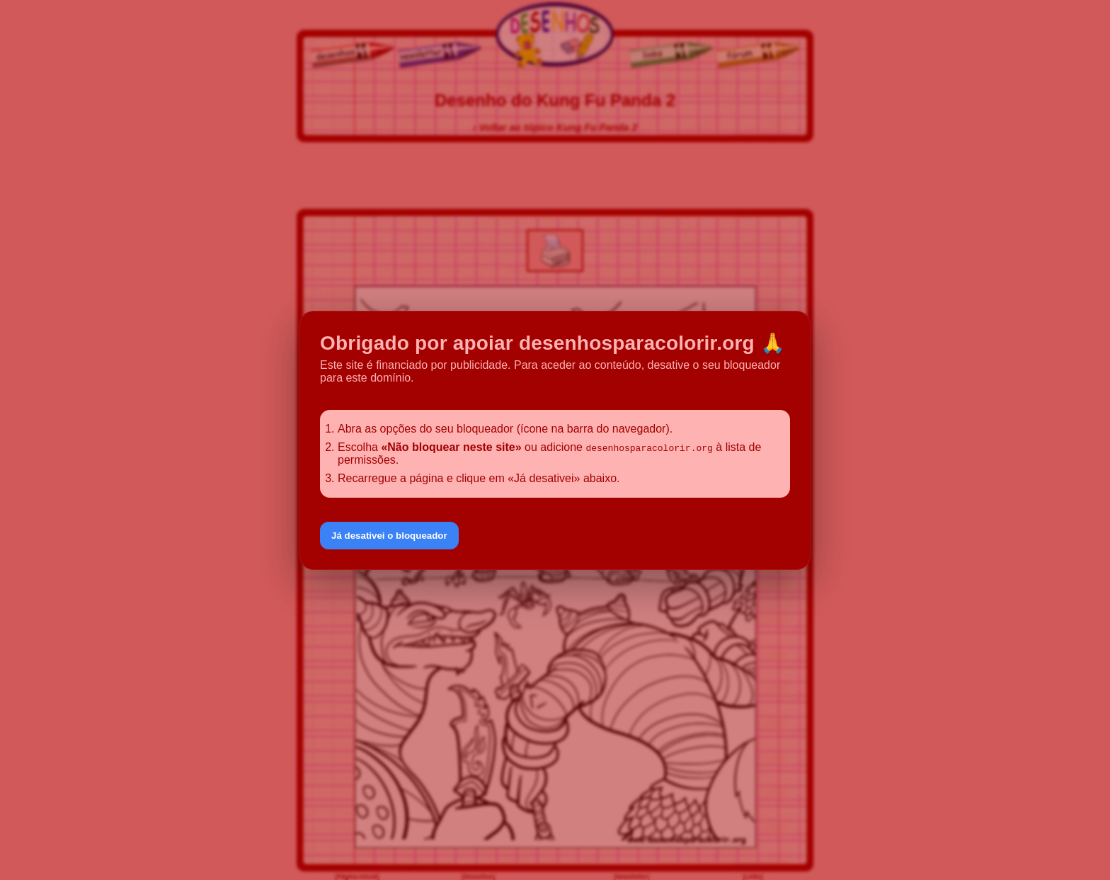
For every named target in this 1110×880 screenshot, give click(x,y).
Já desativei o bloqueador (389, 535)
